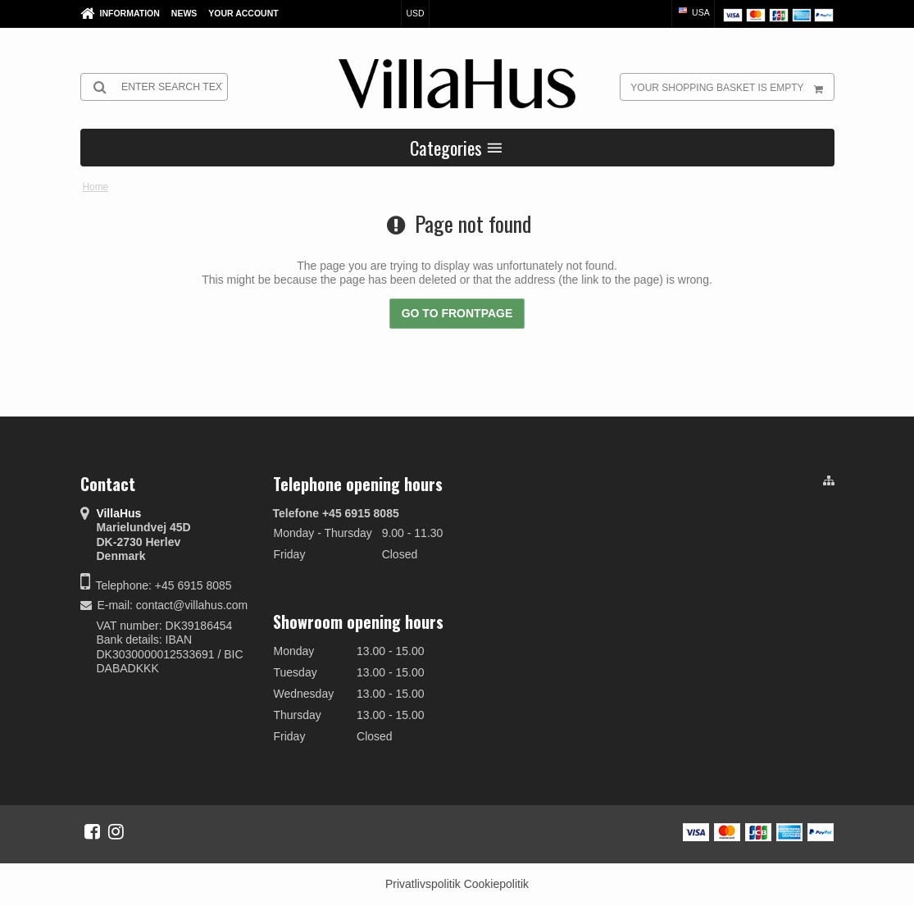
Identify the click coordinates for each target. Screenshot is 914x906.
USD (415, 13)
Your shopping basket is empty (731, 87)
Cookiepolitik (496, 883)
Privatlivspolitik (423, 883)
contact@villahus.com (192, 605)
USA (693, 12)
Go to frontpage (457, 313)
